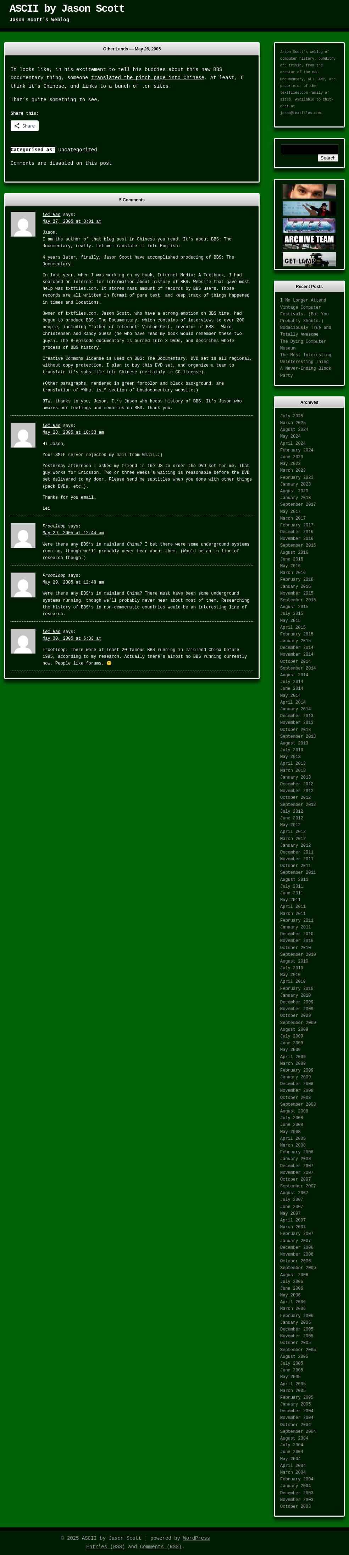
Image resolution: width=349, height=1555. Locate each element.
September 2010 (298, 954)
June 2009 (291, 1043)
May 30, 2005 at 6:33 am (72, 638)
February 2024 (297, 450)
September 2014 (298, 668)
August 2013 (294, 743)
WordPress (196, 1538)
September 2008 (298, 1104)
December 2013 (297, 716)
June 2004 (291, 1452)
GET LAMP (316, 79)
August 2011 (294, 879)
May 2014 (290, 695)
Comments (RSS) (161, 1547)
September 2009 (298, 1022)
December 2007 (297, 1166)
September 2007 (298, 1186)
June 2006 (291, 1288)
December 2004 (297, 1411)
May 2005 (290, 1377)
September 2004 (298, 1431)
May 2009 (290, 1049)
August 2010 (294, 961)
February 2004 (297, 1479)
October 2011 (295, 865)
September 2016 (298, 545)
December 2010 (297, 934)
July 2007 (291, 1199)
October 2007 (295, 1179)
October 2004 (295, 1425)
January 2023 (295, 484)
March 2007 (293, 1227)
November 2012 (297, 791)
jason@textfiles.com (300, 113)
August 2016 (294, 552)
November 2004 (297, 1417)
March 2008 (293, 1145)
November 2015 (297, 593)
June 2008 (291, 1124)
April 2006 (293, 1302)
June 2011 (291, 893)
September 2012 (298, 804)
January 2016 (295, 586)
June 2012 (291, 818)
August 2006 (294, 1275)
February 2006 (297, 1315)
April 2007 (293, 1220)
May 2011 (290, 900)
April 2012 (293, 831)
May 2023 (290, 463)
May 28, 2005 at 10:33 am (73, 432)
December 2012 (297, 784)
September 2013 (298, 736)
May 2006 (290, 1295)
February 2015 (297, 634)
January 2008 (295, 1158)
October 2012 (295, 797)
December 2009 (297, 1002)
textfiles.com (294, 93)
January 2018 (295, 497)
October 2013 (295, 729)
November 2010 (297, 940)
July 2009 (291, 1036)
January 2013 (295, 777)
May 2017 (290, 511)
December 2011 (297, 852)
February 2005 (297, 1397)
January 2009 (295, 1077)
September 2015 (298, 600)
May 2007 (290, 1213)
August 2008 (294, 1111)
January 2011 (295, 927)
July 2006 (291, 1281)
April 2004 (293, 1465)
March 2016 (293, 572)
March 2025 (293, 423)
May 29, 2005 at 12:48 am (73, 582)
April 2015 (293, 627)
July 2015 (291, 613)
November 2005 (297, 1336)
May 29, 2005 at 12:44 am (73, 533)
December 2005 (297, 1329)
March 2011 (293, 913)
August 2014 (294, 675)
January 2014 (295, 709)
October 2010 (295, 948)
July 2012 (291, 811)
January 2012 (295, 845)
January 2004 (295, 1486)
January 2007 (295, 1241)
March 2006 (293, 1308)
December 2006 (297, 1247)
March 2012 (293, 838)
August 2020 (294, 491)
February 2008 (297, 1152)
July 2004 (291, 1445)
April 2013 (293, 763)
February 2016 (297, 579)
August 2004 (294, 1438)
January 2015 (295, 641)
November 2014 (297, 654)
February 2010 (297, 988)
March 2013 (293, 770)
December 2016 (297, 532)
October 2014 (295, 661)
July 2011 (291, 886)
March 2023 (293, 470)
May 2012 (290, 825)
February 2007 (297, 1233)
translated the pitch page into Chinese (147, 78)
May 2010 (290, 974)
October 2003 (295, 1506)
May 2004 (290, 1459)
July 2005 (291, 1363)
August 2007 (294, 1193)
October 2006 (295, 1261)
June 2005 (291, 1370)
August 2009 (294, 1029)
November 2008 (297, 1090)
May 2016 (290, 566)
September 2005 (298, 1350)
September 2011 (298, 872)
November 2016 (297, 538)
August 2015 (294, 607)
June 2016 (291, 559)
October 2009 (295, 1015)
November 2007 (297, 1172)
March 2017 (293, 518)
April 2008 (293, 1138)
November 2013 (297, 722)
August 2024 (294, 429)
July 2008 (291, 1118)
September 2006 (298, 1268)
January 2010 (295, 995)
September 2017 (298, 504)
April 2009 (293, 1057)
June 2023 (291, 457)
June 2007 (291, 1206)
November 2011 (297, 859)
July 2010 (291, 968)
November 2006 (297, 1254)
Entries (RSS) (105, 1547)
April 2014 (293, 702)
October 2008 (295, 1097)
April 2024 (293, 443)
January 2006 (295, 1322)
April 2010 (293, 981)
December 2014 (297, 647)
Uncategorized (77, 150)
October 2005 (295, 1342)
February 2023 (297, 477)
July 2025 (291, 416)
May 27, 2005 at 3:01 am (72, 221)
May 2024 (290, 436)
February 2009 (297, 1070)
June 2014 (291, 688)
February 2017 (297, 525)
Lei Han (51, 214)
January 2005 (295, 1404)
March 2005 (293, 1390)
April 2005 (293, 1384)
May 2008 (290, 1131)
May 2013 (290, 756)
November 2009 (297, 1009)
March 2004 (293, 1472)
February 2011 (297, 920)
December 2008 (297, 1084)
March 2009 (293, 1063)
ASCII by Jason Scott (67, 9)
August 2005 (294, 1356)
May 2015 (290, 620)
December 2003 (297, 1493)
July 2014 (291, 681)
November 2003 (297, 1499)
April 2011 (293, 906)
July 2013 (291, 750)
